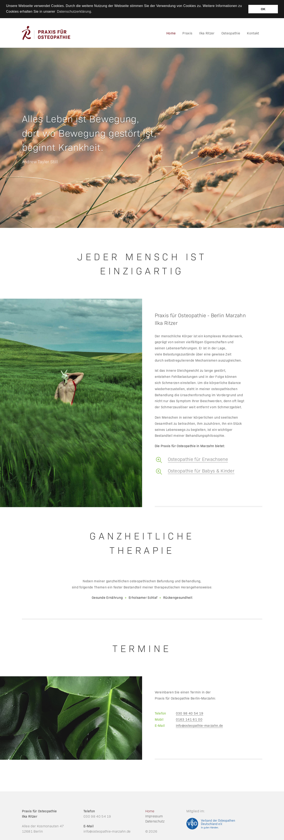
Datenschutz (155, 821)
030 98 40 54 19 (189, 713)
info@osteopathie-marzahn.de (199, 725)
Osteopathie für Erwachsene (198, 459)
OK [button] (263, 9)
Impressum (154, 816)
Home (150, 811)
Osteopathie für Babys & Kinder (201, 470)
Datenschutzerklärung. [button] (74, 11)
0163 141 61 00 (189, 719)
